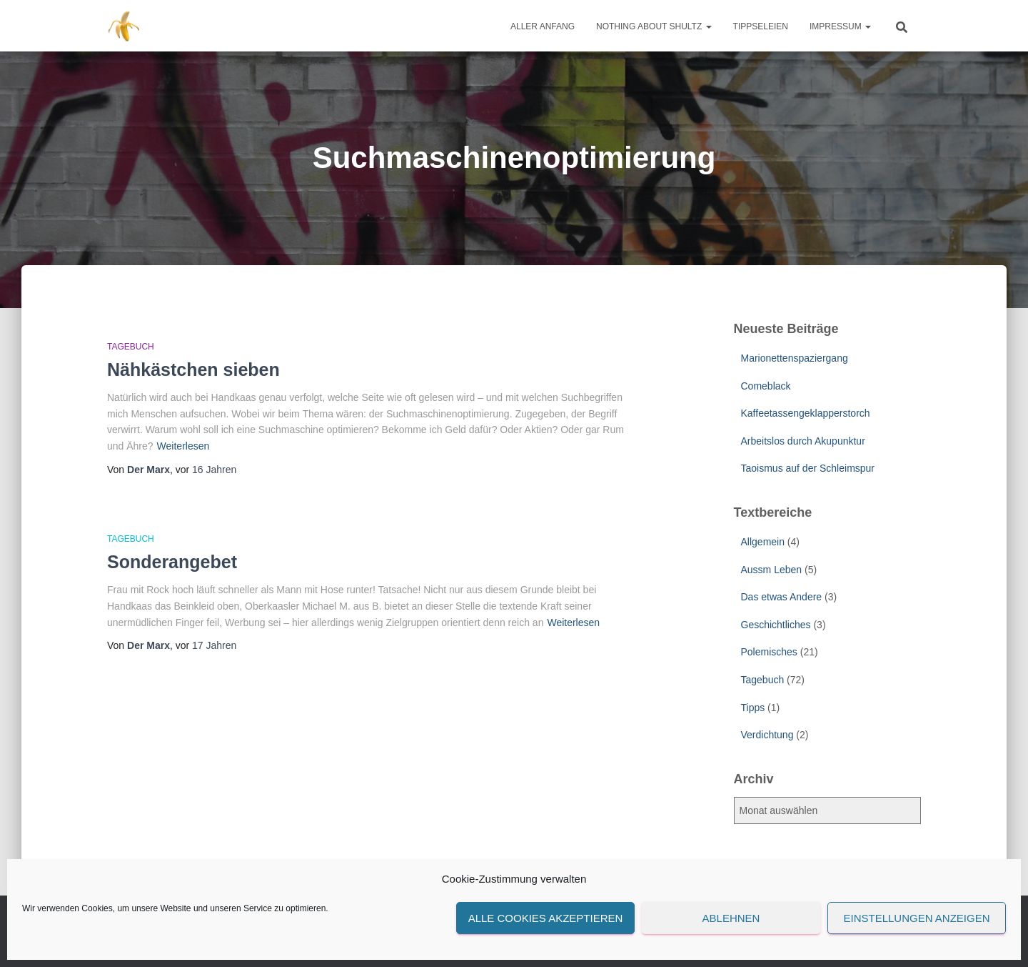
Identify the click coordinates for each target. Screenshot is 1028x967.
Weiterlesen (183, 446)
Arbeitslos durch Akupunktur (803, 441)
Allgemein (763, 541)
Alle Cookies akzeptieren (545, 918)
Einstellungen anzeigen (916, 918)
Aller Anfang (542, 26)
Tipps (753, 707)
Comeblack (766, 386)
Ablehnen (731, 918)
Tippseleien (760, 26)
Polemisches (769, 652)
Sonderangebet (172, 562)
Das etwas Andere (781, 596)
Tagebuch (130, 347)
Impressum (840, 26)
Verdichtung (767, 734)
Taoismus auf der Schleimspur (808, 468)
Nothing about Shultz (654, 26)
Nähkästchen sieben (193, 369)
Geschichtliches (776, 624)
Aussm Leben (771, 569)
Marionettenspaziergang (794, 358)
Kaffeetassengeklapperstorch (805, 413)
